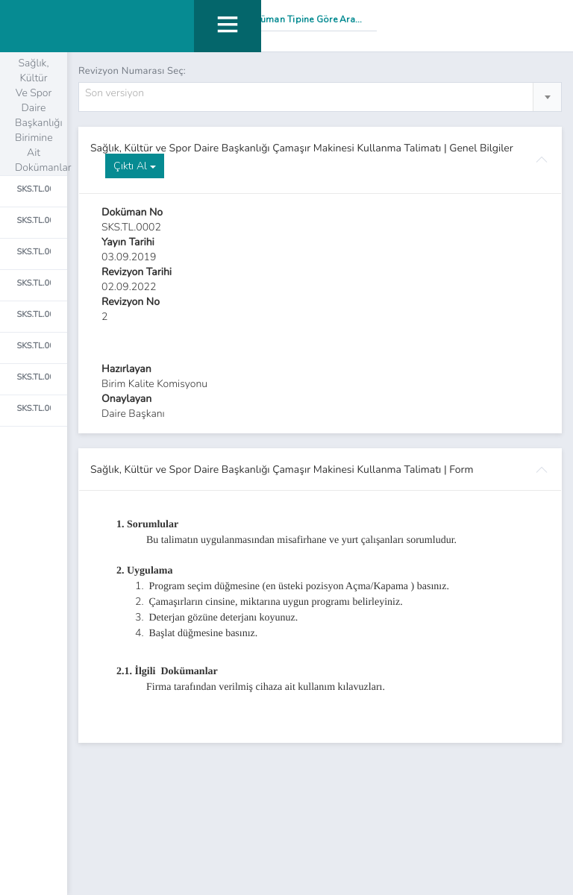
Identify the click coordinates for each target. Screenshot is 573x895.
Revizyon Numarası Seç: (132, 71)
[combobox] (320, 97)
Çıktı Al (134, 166)
